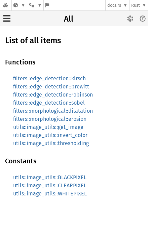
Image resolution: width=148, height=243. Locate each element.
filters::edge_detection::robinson (53, 94)
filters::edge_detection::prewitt (51, 86)
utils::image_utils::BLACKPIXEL (49, 177)
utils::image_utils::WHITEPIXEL (50, 193)
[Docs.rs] (5, 5)
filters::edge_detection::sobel (49, 103)
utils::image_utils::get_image (48, 127)
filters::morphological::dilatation (53, 111)
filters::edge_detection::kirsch (49, 78)
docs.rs (114, 5)
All (68, 19)
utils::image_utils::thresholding (51, 143)
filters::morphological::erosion (49, 119)
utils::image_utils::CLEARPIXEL (49, 185)
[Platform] (35, 5)
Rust (135, 5)
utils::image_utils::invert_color (50, 135)
